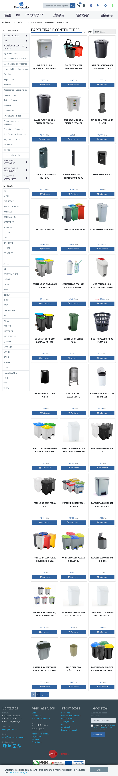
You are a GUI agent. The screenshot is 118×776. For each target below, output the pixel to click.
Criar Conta (36, 715)
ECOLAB (7, 232)
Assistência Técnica (40, 733)
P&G (5, 315)
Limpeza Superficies (12, 115)
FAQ (63, 724)
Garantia (35, 739)
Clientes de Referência (71, 715)
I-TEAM (7, 248)
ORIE (6, 305)
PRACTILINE (8, 331)
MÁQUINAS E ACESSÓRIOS (58, 15)
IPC (5, 258)
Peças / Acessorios (12, 139)
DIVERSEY (8, 211)
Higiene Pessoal (10, 100)
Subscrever (98, 734)
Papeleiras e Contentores (14, 129)
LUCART (7, 284)
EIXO (6, 237)
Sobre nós (65, 712)
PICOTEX (7, 326)
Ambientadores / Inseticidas (16, 58)
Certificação (66, 727)
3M (5, 190)
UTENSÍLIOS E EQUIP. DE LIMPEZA (34, 15)
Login (34, 712)
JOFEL (6, 263)
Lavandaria (8, 105)
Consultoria (36, 742)
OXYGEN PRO (9, 310)
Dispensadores (10, 79)
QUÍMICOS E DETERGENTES (107, 15)
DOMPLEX (8, 227)
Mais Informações (19, 772)
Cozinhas (7, 74)
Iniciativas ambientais (70, 730)
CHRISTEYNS (9, 201)
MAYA (6, 289)
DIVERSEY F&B (10, 217)
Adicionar (44, 84)
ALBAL (6, 196)
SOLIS (6, 357)
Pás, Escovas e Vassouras (15, 134)
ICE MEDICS (8, 253)
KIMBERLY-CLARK (11, 274)
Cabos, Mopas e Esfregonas (15, 63)
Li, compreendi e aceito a (104, 727)
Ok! (99, 769)
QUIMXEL (7, 341)
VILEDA (7, 388)
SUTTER (7, 362)
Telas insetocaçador (12, 155)
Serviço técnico (67, 721)
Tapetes (7, 149)
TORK (6, 378)
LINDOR (7, 279)
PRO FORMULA (10, 336)
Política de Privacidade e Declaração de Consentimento (104, 727)
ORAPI (6, 300)
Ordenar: (88, 31)
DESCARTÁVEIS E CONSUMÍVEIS (82, 15)
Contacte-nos (67, 718)
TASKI (6, 367)
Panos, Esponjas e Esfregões (11, 122)
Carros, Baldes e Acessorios (16, 69)
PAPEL (6, 320)
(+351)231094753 (10, 729)
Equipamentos (10, 95)
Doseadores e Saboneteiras (15, 89)
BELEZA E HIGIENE (7, 15)
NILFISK (7, 294)
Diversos (7, 84)
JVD (5, 269)
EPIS (18, 15)
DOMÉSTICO (9, 222)
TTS (5, 383)
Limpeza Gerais (10, 110)
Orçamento (36, 736)
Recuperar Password (41, 718)
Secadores (8, 144)
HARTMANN (9, 242)
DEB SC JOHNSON (11, 206)
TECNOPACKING (10, 372)
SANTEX (7, 352)
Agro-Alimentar (10, 53)
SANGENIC (8, 346)
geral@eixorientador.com (13, 737)
